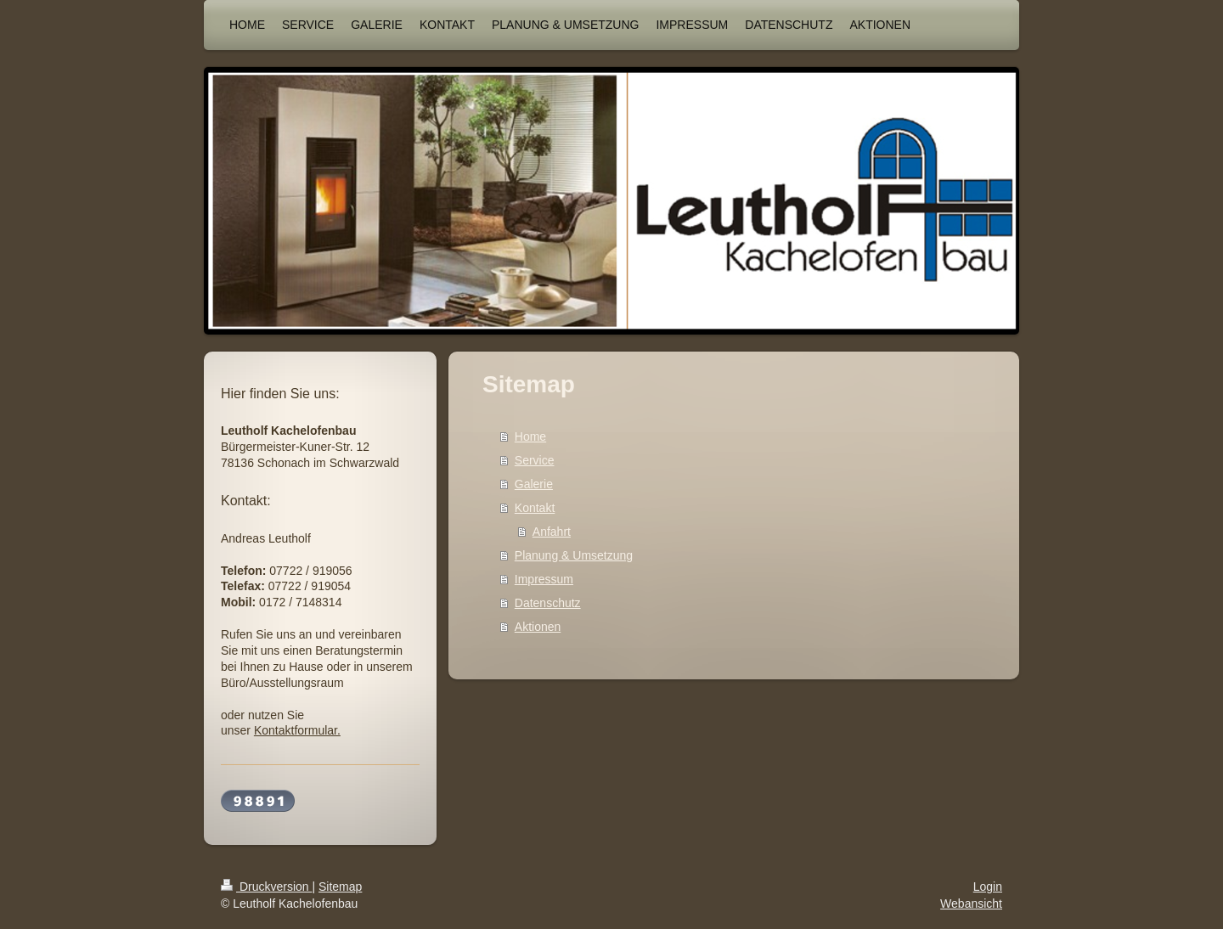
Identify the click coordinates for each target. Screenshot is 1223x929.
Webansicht (971, 903)
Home (530, 436)
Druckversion (266, 886)
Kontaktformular (295, 730)
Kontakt (535, 508)
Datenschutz (548, 603)
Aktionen (538, 626)
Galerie (534, 484)
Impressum (544, 579)
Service (535, 460)
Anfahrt (552, 531)
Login (987, 886)
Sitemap (340, 886)
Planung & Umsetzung (574, 555)
